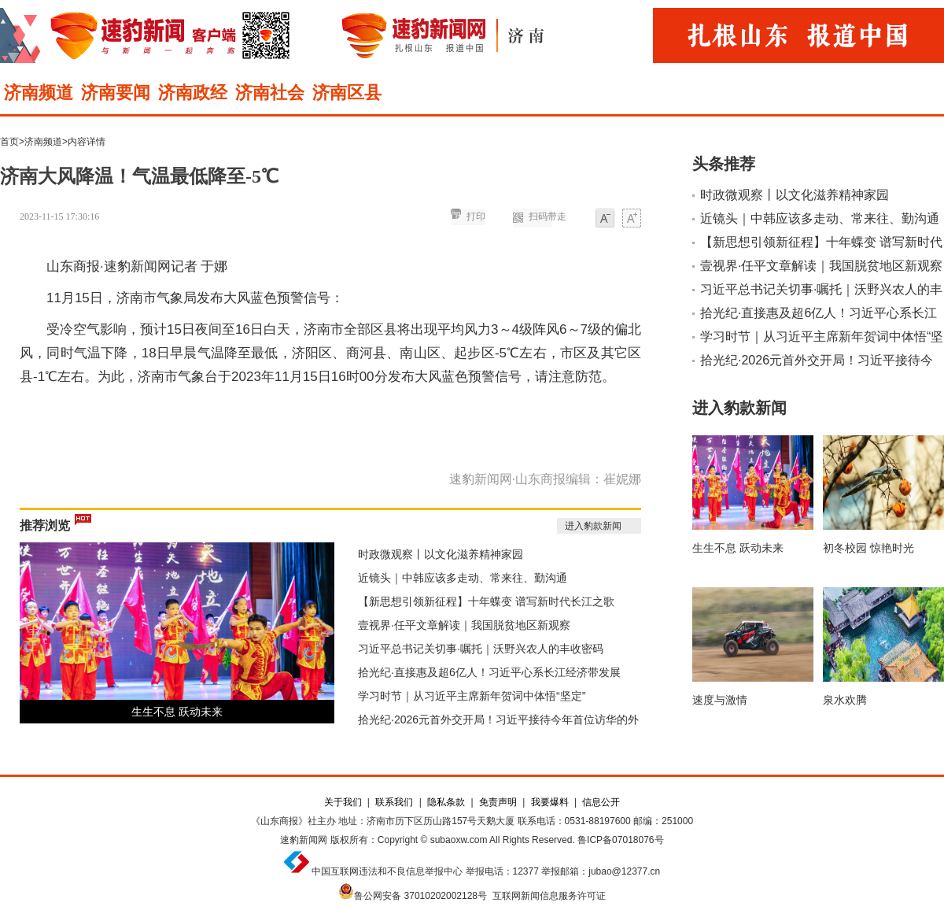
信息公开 (601, 802)
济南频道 (38, 92)
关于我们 (343, 802)
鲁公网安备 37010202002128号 (420, 895)
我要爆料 (550, 802)
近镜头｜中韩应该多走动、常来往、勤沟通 (462, 577)
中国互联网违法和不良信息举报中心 (387, 871)
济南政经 (192, 92)
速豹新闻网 (303, 839)
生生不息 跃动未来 (177, 711)
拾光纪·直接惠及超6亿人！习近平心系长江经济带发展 (489, 672)
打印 (475, 216)
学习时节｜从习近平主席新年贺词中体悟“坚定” (471, 696)
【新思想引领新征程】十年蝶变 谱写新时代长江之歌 (486, 601)
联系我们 (394, 802)
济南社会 (269, 92)
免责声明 (498, 802)
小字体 (605, 219)
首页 (9, 141)
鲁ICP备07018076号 (620, 839)
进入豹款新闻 (593, 525)
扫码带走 (547, 216)
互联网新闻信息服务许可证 (549, 895)
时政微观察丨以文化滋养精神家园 (440, 554)
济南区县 (347, 92)
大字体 (631, 219)
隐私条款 (446, 802)
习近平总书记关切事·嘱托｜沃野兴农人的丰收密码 (480, 648)
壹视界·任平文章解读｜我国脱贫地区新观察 (464, 625)
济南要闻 (115, 92)
